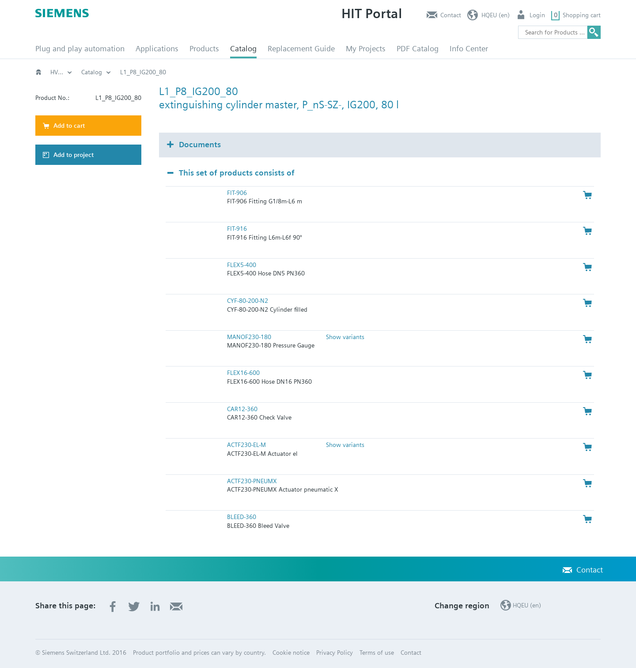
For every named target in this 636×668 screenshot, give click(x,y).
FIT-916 (237, 228)
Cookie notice (291, 652)
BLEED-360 (241, 516)
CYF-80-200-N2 (247, 300)
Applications (157, 48)
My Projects (366, 48)
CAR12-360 (242, 408)
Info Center (469, 48)
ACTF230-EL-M (246, 444)
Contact (450, 15)
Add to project (73, 154)
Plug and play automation (80, 48)
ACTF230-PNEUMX (252, 481)
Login (537, 15)
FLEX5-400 (241, 264)
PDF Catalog (418, 48)
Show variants (345, 336)
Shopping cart (582, 15)
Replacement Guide (301, 48)
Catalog (243, 48)
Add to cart (69, 125)
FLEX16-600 (243, 372)
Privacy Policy (334, 652)
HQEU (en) (495, 15)
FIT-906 (237, 192)
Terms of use (377, 652)
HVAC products (70, 72)
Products (204, 48)
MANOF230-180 (249, 336)
